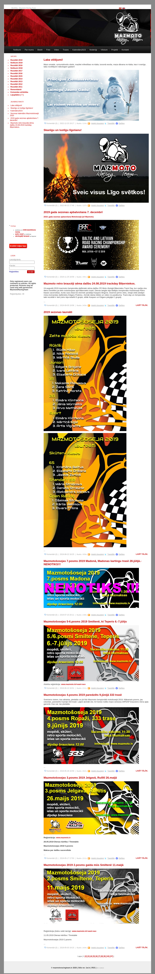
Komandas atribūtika (19, 92)
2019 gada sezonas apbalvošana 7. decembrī (73, 212)
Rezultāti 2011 (16, 87)
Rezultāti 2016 (16, 73)
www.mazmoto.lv (63, 838)
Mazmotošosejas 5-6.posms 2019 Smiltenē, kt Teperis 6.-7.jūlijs (85, 621)
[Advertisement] (21, 177)
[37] (111, 956)
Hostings (13, 226)
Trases (66, 50)
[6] (96, 956)
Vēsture (104, 50)
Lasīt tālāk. (142, 305)
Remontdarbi (15, 89)
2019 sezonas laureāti (58, 312)
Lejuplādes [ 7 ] (16, 95)
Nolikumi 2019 (16, 63)
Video (56, 50)
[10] (107, 956)
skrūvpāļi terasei (22, 236)
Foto (48, 50)
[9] (104, 956)
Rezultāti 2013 (16, 81)
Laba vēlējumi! (16, 105)
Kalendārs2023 (79, 50)
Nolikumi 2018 (16, 68)
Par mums (29, 50)
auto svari (19, 234)
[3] (88, 956)
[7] (99, 956)
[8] (102, 956)
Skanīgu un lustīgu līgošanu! (21, 108)
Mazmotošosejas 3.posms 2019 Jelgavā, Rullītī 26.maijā (80, 777)
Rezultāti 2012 (16, 84)
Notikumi (17, 50)
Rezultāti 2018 (16, 65)
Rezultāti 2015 (16, 76)
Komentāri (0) (50, 123)
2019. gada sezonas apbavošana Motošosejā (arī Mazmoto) (69, 217)
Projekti (114, 50)
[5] (94, 956)
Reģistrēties (14, 272)
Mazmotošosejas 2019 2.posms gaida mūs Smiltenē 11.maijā (83, 864)
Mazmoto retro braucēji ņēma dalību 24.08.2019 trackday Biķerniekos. (22, 125)
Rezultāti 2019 (16, 60)
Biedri (40, 50)
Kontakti (125, 50)
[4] (91, 956)
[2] (86, 956)
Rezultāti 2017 (16, 71)
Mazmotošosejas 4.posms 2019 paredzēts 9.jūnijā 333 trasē (83, 694)
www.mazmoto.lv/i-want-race (73, 684)
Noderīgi (93, 50)
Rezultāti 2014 (16, 79)
